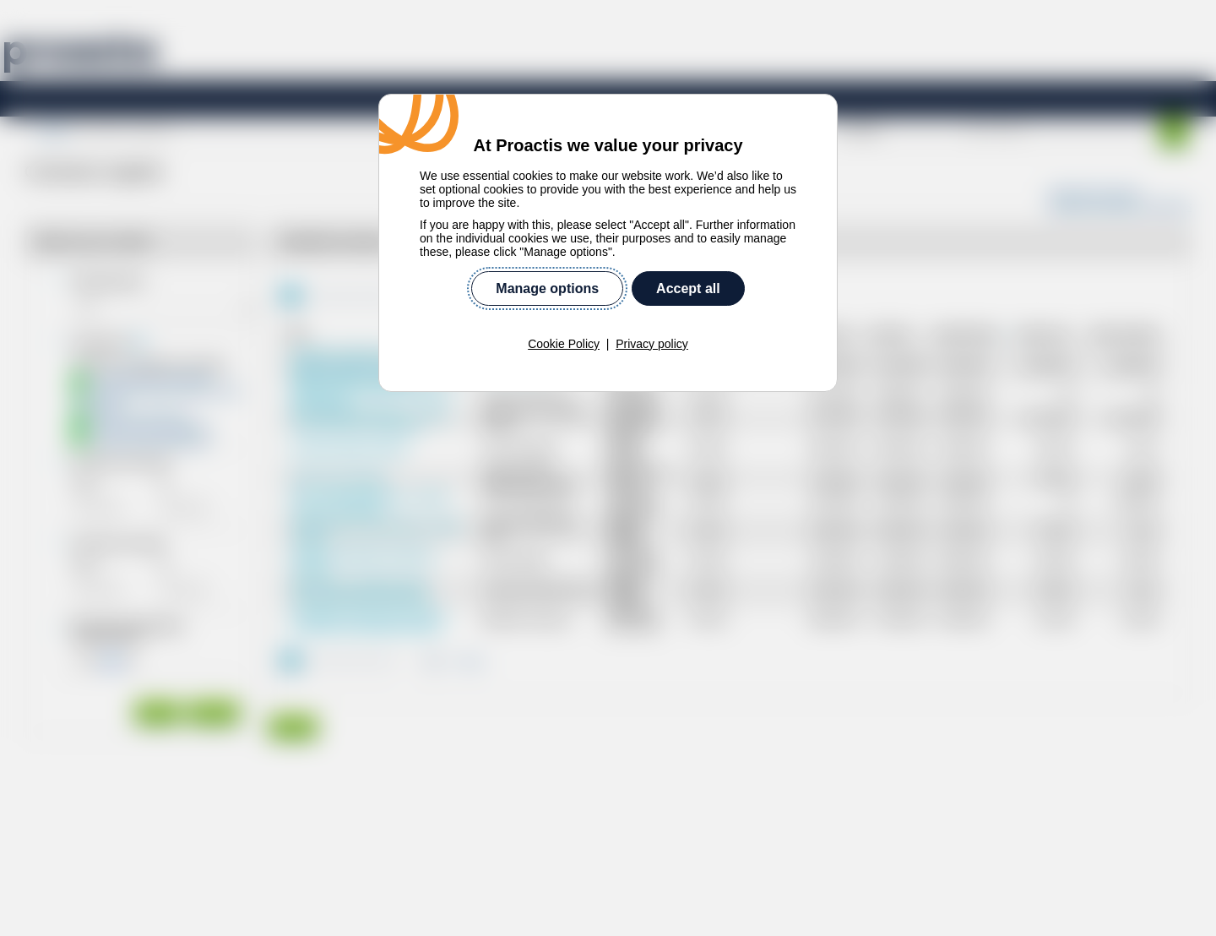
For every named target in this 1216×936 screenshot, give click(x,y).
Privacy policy (652, 344)
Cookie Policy (564, 344)
